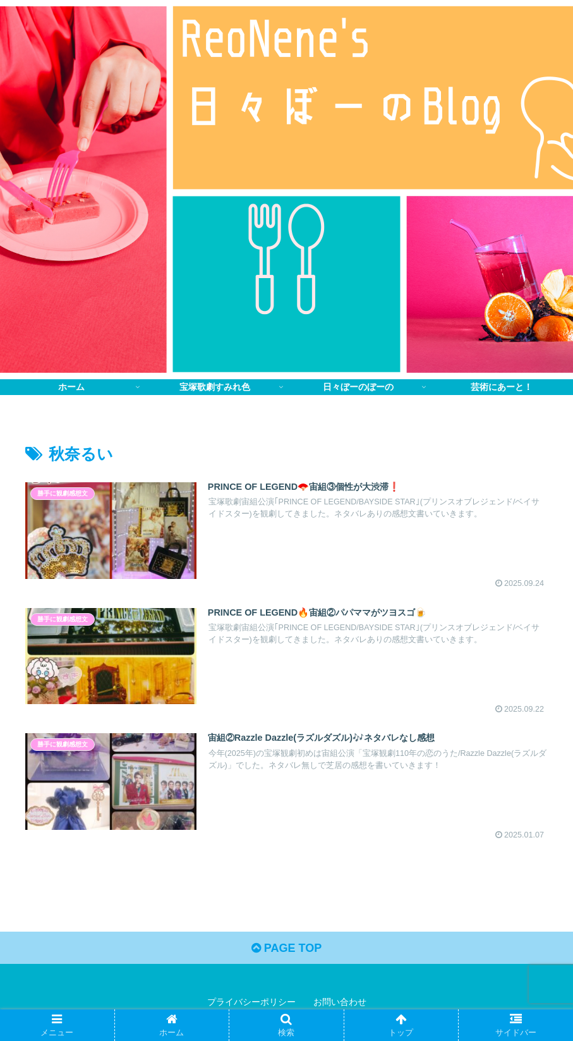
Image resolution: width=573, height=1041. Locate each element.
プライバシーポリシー (251, 1002)
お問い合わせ (339, 1002)
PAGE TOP (286, 948)
